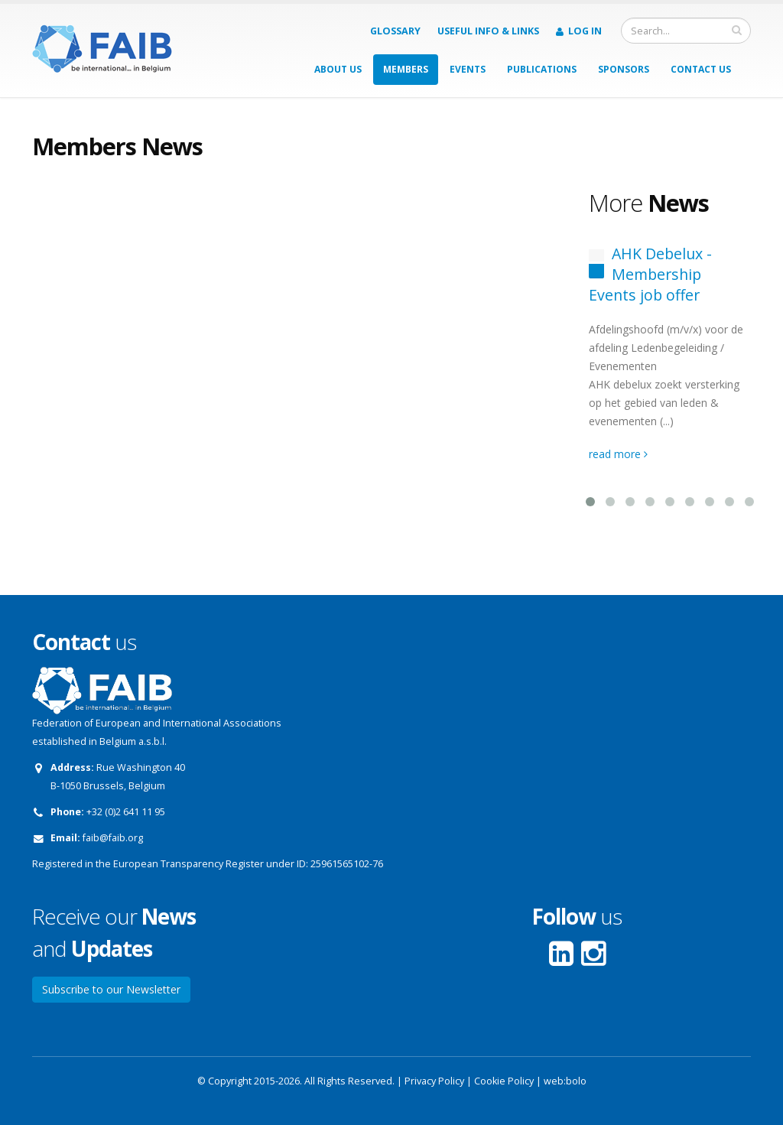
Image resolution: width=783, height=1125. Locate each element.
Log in (579, 30)
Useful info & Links (488, 30)
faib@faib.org (113, 837)
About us (338, 69)
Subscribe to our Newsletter (111, 989)
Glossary (395, 30)
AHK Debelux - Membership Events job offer (650, 274)
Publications (542, 69)
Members (405, 69)
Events (468, 69)
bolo (576, 1081)
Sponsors (623, 69)
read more (618, 454)
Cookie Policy (504, 1081)
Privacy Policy (434, 1081)
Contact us (701, 69)
